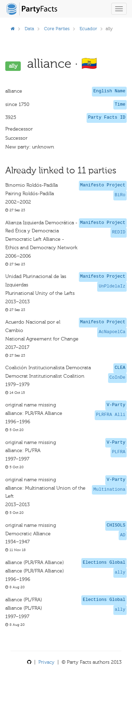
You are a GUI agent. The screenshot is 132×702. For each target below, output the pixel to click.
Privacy (46, 662)
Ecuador (88, 28)
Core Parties (57, 28)
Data (29, 28)
